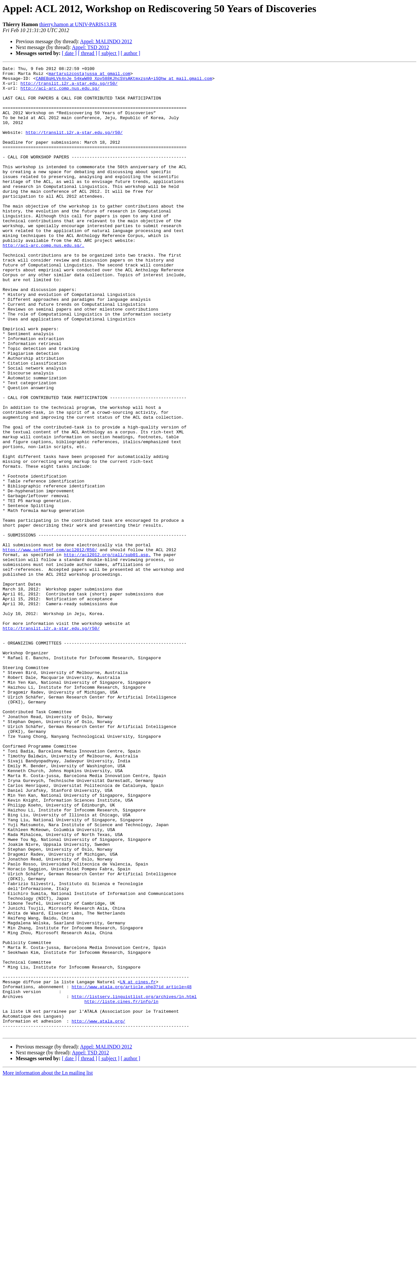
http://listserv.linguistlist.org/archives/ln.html (134, 1183)
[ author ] (130, 53)
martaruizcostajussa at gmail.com (89, 75)
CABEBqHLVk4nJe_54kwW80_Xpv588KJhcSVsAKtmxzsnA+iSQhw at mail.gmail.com (124, 81)
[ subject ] (109, 53)
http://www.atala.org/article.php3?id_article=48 (132, 1171)
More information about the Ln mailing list (48, 1266)
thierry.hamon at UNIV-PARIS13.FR (78, 24)
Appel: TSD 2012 (90, 47)
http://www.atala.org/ (98, 1212)
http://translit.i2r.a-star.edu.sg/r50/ (69, 87)
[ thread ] (87, 53)
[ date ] (69, 53)
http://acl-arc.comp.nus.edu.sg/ (60, 93)
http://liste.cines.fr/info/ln (121, 1189)
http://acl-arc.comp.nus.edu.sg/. (43, 281)
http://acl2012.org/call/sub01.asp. (107, 653)
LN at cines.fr (138, 1165)
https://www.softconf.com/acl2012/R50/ (50, 647)
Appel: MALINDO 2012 (106, 41)
